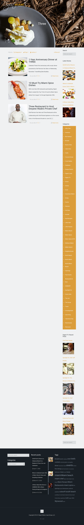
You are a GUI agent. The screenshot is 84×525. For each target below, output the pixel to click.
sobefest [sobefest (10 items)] (57, 492)
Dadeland (67, 165)
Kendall (67, 214)
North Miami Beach (68, 265)
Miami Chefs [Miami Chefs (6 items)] (66, 478)
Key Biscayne (68, 218)
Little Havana (68, 226)
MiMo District (68, 247)
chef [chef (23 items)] (68, 459)
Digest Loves (68, 173)
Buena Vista (68, 144)
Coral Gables (68, 161)
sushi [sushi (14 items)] (67, 498)
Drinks (67, 198)
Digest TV (67, 177)
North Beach (68, 255)
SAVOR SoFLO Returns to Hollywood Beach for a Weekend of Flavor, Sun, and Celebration (69, 67)
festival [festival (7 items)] (74, 465)
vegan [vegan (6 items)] (70, 498)
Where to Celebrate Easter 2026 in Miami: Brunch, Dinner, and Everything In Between (69, 85)
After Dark (68, 128)
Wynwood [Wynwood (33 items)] (59, 501)
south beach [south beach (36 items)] (71, 491)
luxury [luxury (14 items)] (68, 472)
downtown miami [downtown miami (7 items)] (62, 465)
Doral (66, 190)
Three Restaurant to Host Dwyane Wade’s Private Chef (43, 107)
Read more (55, 76)
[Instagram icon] (43, 519)
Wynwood (68, 327)
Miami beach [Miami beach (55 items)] (67, 475)
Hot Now (67, 210)
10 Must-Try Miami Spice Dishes (41, 84)
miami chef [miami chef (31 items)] (59, 479)
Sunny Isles (68, 294)
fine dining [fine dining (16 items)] (58, 469)
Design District (69, 169)
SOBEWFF (68, 286)
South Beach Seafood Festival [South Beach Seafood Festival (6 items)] (66, 494)
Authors (33, 52)
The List (67, 298)
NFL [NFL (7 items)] (74, 485)
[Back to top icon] (42, 511)
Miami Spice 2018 (70, 239)
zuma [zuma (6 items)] (64, 501)
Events (67, 202)
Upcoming (68, 314)
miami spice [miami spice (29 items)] (68, 485)
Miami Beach (68, 231)
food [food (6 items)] (62, 468)
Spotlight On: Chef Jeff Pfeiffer (69, 359)
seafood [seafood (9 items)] (71, 488)
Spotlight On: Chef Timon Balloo (67, 399)
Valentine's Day (69, 319)
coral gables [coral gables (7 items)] (70, 462)
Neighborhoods (69, 251)
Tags (26, 52)
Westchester (68, 323)
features (67, 206)
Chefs (66, 153)
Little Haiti (68, 222)
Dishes (67, 185)
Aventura (67, 132)
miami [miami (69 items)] (58, 475)
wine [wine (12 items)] (73, 498)
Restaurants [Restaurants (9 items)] (65, 488)
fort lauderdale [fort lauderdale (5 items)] (71, 468)
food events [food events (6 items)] (66, 468)
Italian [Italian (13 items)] (62, 472)
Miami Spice (68, 235)
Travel (66, 306)
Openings (67, 270)
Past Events (68, 275)
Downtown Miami (70, 194)
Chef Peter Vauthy (67, 340)
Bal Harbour (68, 136)
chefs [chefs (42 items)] (73, 459)
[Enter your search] (69, 54)
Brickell (67, 140)
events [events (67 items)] (69, 465)
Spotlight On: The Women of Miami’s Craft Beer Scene (69, 379)
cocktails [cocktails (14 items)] (57, 462)
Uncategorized (69, 310)
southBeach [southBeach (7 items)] (57, 494)
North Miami (68, 259)
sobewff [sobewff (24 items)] (62, 492)
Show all (56, 52)
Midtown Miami (69, 243)
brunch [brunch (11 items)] (61, 459)
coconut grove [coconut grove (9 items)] (63, 462)
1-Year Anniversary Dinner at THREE (43, 60)
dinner (67, 181)
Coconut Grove (69, 157)
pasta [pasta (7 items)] (61, 488)
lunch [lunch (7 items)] (65, 472)
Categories (18, 52)
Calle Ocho (68, 149)
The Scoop (68, 302)
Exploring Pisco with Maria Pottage (68, 420)
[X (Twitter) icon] (42, 519)
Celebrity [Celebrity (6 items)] (65, 459)
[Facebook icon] (40, 519)
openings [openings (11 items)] (57, 488)
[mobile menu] (81, 5)
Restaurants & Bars (69, 280)
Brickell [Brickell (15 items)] (57, 459)
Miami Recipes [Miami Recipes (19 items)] (62, 482)
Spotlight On (68, 290)
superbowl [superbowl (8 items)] (62, 498)
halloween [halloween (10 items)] (57, 472)
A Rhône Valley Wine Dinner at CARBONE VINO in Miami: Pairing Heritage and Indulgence (69, 104)
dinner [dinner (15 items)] (57, 465)
